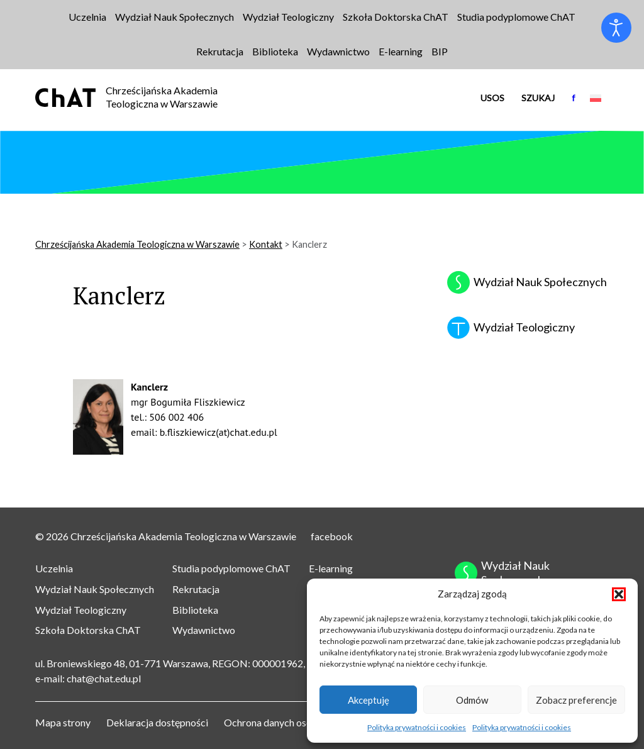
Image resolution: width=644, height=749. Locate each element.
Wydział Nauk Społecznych (94, 589)
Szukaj (538, 97)
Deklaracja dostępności (157, 722)
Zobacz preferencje (576, 700)
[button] (619, 594)
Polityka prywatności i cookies (416, 727)
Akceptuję (368, 700)
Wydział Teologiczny (80, 610)
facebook (332, 536)
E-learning (331, 568)
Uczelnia (54, 568)
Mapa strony (63, 722)
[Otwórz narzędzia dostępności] (616, 28)
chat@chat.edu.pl (104, 678)
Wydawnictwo (203, 630)
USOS (492, 97)
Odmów (472, 700)
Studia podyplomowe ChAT (231, 568)
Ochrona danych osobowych (285, 722)
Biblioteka (195, 610)
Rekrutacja (195, 589)
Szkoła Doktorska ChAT (88, 630)
